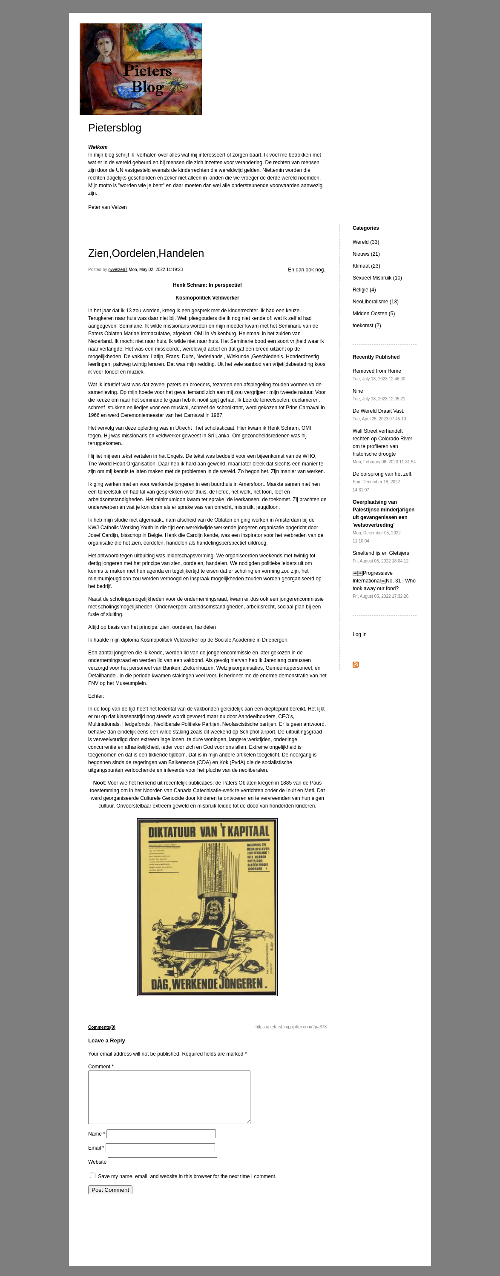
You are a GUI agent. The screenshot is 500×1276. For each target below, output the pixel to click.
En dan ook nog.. (307, 270)
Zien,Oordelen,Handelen (146, 253)
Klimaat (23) (366, 266)
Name (96, 1144)
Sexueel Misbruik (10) (377, 278)
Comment (101, 1067)
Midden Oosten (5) (374, 314)
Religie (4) (364, 290)
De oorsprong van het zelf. (383, 481)
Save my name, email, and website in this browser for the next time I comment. (187, 1187)
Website (97, 1172)
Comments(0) (101, 1027)
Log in (360, 634)
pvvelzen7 (117, 269)
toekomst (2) (367, 325)
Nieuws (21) (366, 254)
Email (96, 1158)
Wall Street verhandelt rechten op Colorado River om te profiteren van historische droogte (384, 446)
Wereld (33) (366, 242)
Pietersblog (114, 128)
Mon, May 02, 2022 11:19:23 (156, 269)
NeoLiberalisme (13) (376, 302)
